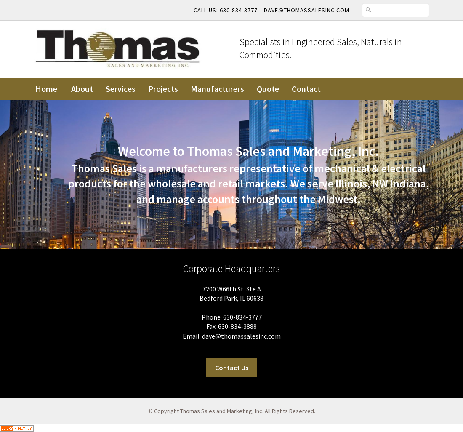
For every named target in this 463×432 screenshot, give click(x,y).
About (82, 88)
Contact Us (231, 367)
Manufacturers (217, 88)
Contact (306, 88)
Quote (268, 88)
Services (121, 88)
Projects (163, 88)
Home (46, 88)
